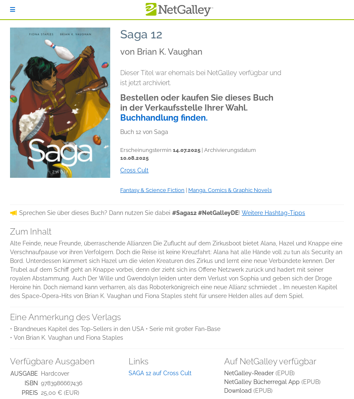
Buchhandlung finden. (164, 118)
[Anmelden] (12, 9)
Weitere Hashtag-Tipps (273, 213)
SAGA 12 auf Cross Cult (160, 373)
